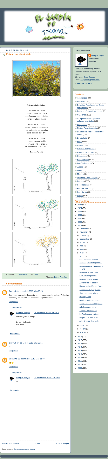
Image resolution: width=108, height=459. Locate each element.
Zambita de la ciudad (88, 311)
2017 (80, 340)
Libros (79, 170)
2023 (80, 211)
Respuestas (17, 307)
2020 (80, 222)
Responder (13, 302)
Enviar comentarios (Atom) (24, 449)
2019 (80, 226)
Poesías (63, 277)
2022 (80, 215)
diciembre (84, 228)
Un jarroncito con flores (89, 317)
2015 (80, 347)
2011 (80, 361)
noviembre (84, 232)
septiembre (85, 239)
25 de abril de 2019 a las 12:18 (46, 313)
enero (82, 332)
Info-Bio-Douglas (84, 163)
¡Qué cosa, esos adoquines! (91, 304)
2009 (80, 368)
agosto (83, 242)
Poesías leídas (83, 185)
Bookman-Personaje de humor (89, 111)
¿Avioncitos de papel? (89, 283)
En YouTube (82, 138)
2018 (80, 337)
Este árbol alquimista (88, 276)
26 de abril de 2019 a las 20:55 (30, 343)
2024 (80, 208)
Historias (80, 145)
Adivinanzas (82, 98)
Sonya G (12, 291)
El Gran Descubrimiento (87, 128)
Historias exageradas (85, 149)
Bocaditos (81, 101)
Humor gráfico (83, 160)
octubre (83, 235)
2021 (80, 219)
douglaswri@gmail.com (90, 80)
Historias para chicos (85, 152)
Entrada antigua (62, 443)
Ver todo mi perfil (84, 83)
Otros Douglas (89, 77)
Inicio (37, 443)
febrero (83, 329)
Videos (80, 196)
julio (82, 246)
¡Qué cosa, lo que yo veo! (90, 290)
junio (82, 249)
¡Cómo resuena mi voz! (89, 293)
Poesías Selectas (84, 188)
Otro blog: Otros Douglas (87, 178)
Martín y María (85, 297)
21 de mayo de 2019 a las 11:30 (31, 359)
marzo (83, 325)
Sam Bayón (82, 192)
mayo (82, 253)
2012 (80, 358)
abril (82, 256)
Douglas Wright (23, 313)
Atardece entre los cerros (90, 300)
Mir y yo (80, 174)
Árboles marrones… (88, 307)
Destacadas (82, 125)
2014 (80, 351)
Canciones (81, 115)
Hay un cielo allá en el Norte (91, 286)
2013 (80, 354)
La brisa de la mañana (89, 259)
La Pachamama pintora (89, 314)
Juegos (80, 167)
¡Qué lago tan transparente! (91, 263)
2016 (80, 344)
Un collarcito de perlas (89, 279)
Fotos (56, 277)
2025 (80, 205)
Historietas (81, 156)
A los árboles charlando (89, 321)
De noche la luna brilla (89, 272)
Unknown (13, 359)
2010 (80, 365)
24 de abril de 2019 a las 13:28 (30, 291)
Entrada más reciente (10, 443)
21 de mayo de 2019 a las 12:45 (47, 378)
